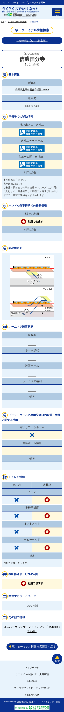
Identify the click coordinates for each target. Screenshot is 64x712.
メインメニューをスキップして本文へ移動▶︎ (23, 2)
